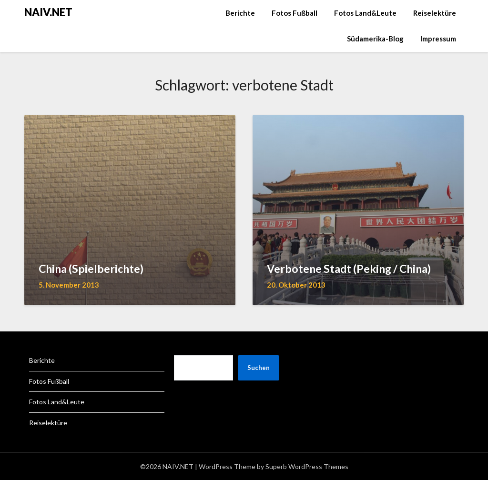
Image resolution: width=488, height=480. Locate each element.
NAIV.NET (48, 12)
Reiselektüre (434, 13)
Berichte (240, 13)
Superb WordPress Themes (306, 466)
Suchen (258, 367)
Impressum (438, 38)
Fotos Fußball (294, 13)
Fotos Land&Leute (365, 13)
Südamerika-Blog (375, 38)
